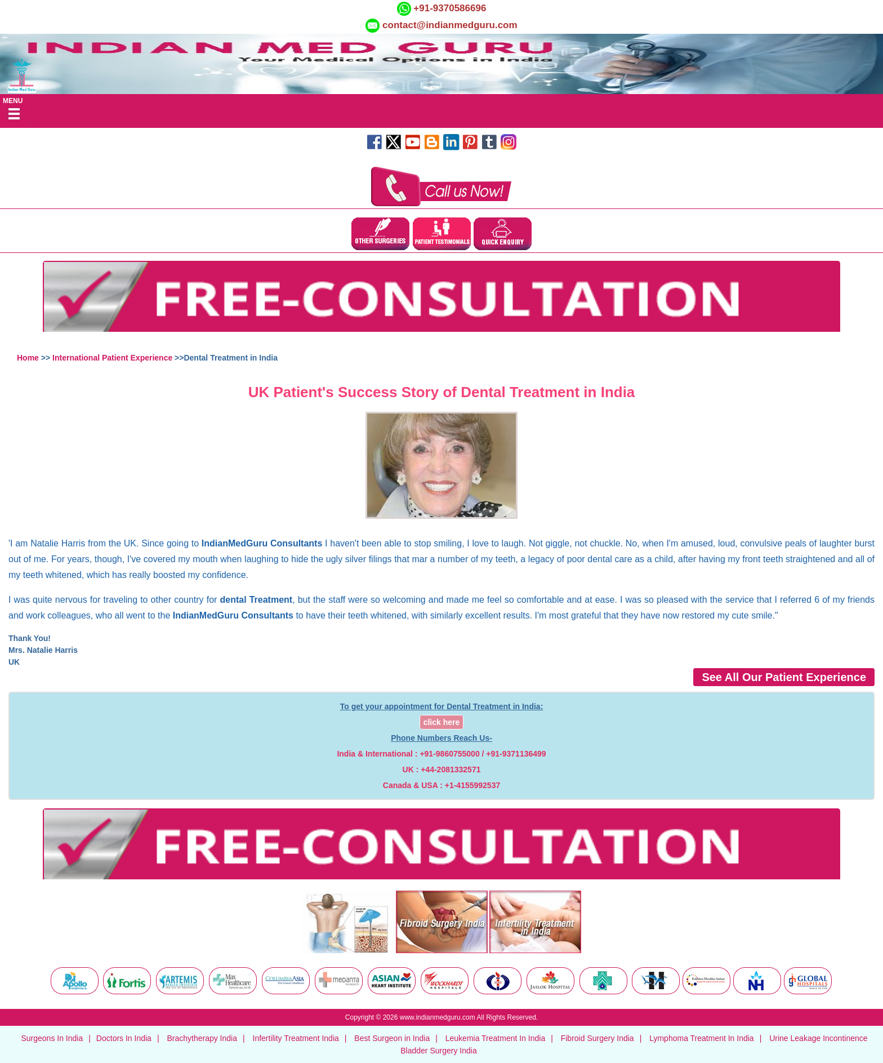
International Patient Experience (112, 357)
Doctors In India (123, 1038)
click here (441, 722)
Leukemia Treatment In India (495, 1038)
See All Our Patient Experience (784, 677)
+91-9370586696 (449, 8)
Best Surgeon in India (392, 1038)
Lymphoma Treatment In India (701, 1038)
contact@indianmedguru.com (450, 25)
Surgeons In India (52, 1038)
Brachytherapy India (202, 1038)
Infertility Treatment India (296, 1038)
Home (28, 357)
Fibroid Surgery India (597, 1038)
